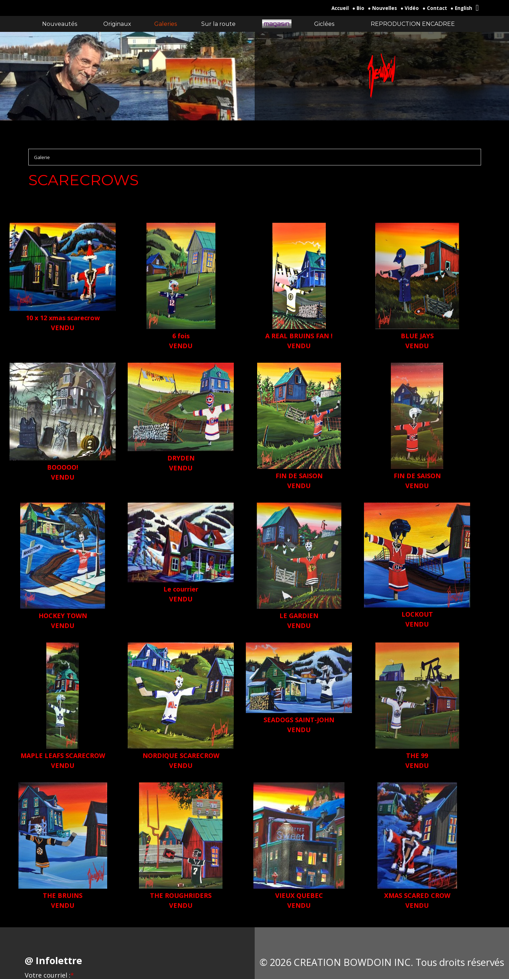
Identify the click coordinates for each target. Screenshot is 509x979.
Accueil (340, 8)
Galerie (42, 157)
